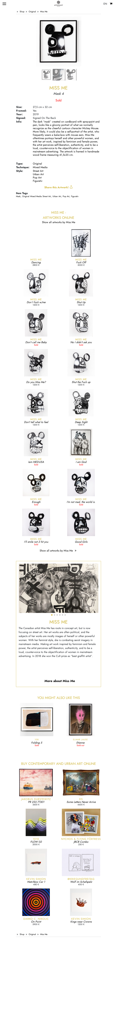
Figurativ (37, 181)
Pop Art (37, 177)
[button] (51, 615)
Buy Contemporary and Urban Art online (58, 763)
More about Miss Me (59, 681)
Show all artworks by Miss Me (58, 551)
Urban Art (38, 174)
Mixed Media (40, 167)
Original (32, 11)
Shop (22, 11)
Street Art (38, 171)
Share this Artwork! (58, 187)
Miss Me (44, 11)
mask (18, 196)
